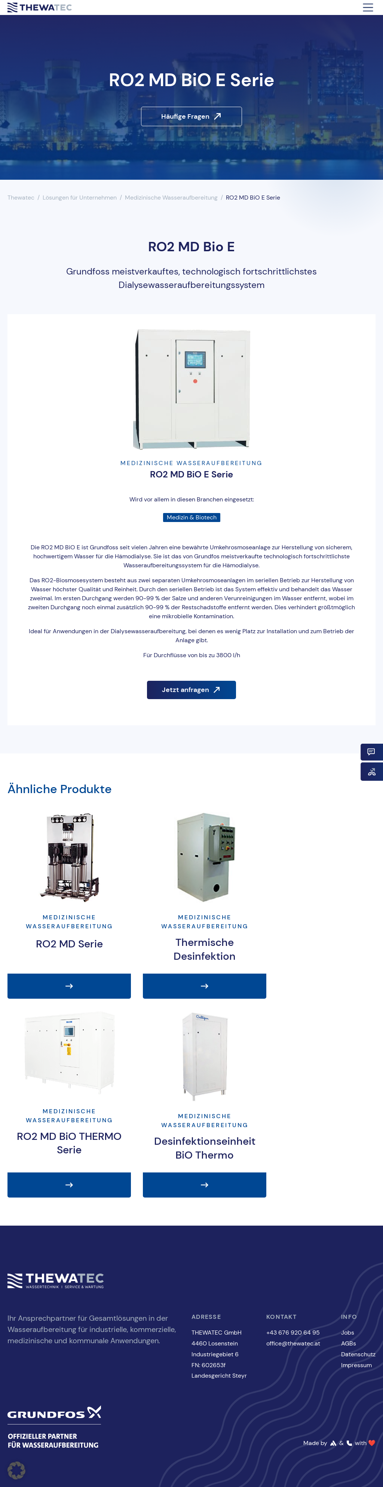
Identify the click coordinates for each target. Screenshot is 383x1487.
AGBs (348, 1343)
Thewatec (20, 197)
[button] (16, 1470)
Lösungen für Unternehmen (80, 197)
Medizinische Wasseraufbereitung (171, 197)
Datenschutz (358, 1354)
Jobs (347, 1332)
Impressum (356, 1365)
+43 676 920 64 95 (293, 1332)
